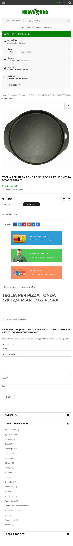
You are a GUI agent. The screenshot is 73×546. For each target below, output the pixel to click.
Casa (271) (9, 444)
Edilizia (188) (9, 463)
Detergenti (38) (10, 458)
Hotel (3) (8, 477)
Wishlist (64, 199)
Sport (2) (8, 515)
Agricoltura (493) (11, 434)
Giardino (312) (10, 472)
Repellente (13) (11, 496)
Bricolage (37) (10, 439)
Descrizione (10, 287)
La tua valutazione (8, 344)
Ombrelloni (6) (10, 482)
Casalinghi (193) (11, 449)
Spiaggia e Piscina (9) (13, 510)
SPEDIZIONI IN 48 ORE (39, 253)
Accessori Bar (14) (12, 430)
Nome (5, 378)
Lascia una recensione (14, 190)
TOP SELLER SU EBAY (38, 236)
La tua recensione (9, 354)
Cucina (22, 95)
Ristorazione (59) (11, 501)
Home (4, 95)
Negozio (13, 95)
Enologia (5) (9, 468)
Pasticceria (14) (11, 486)
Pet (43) (8, 491)
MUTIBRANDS (35, 271)
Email (4, 386)
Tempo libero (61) (12, 520)
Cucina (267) (9, 453)
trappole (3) (9, 524)
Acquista (31, 204)
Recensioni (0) (28, 287)
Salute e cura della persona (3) (17, 505)
